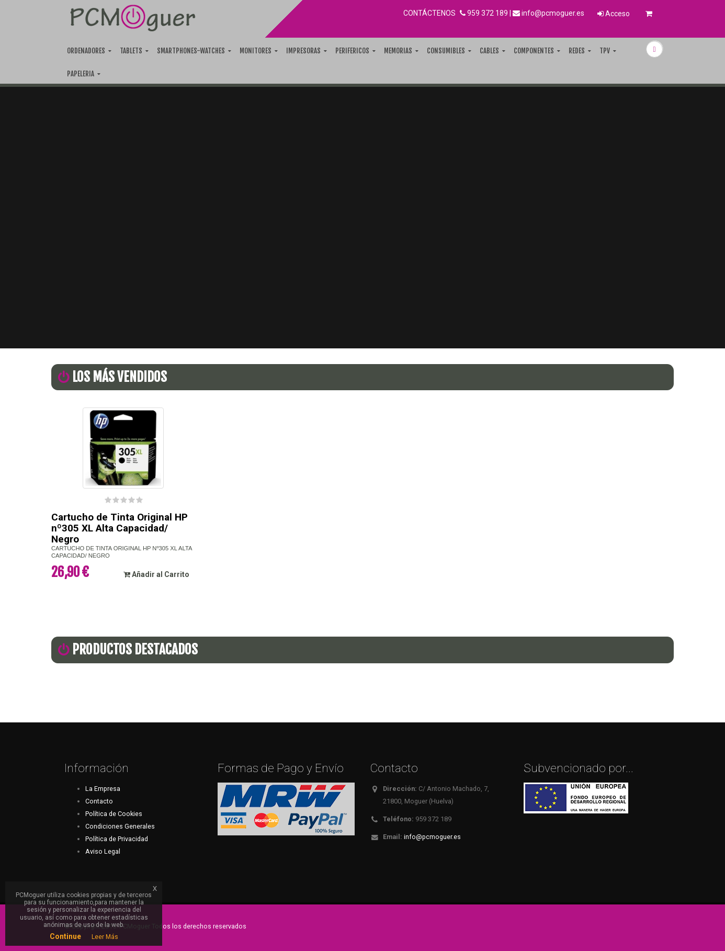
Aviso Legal (102, 851)
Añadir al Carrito (156, 574)
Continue (65, 936)
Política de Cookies (113, 814)
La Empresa (102, 788)
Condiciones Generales (120, 826)
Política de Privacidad (116, 839)
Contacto (99, 801)
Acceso (613, 13)
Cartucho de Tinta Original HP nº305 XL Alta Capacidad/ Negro (119, 528)
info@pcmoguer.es (553, 13)
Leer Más (105, 937)
